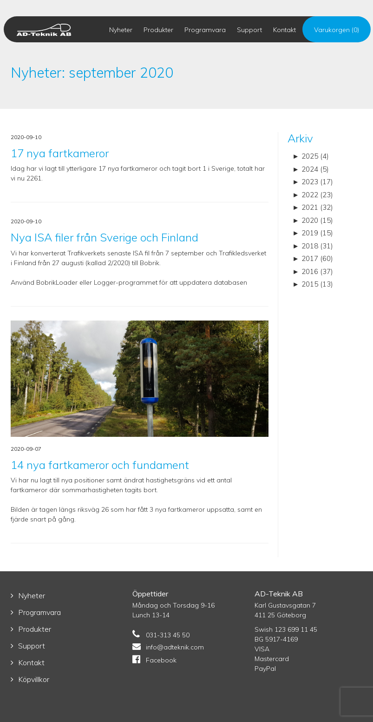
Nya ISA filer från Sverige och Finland (104, 237)
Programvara (205, 30)
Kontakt (284, 30)
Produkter (158, 30)
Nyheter (120, 30)
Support (249, 30)
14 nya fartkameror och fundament (100, 465)
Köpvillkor (33, 679)
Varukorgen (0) (336, 30)
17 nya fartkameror (60, 153)
